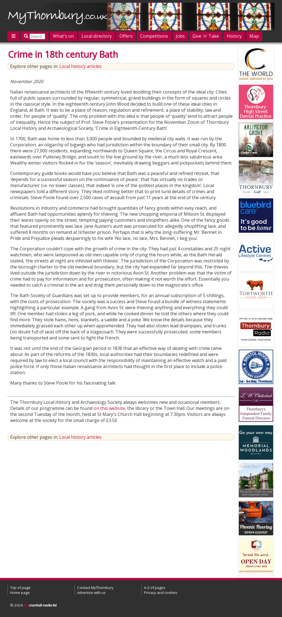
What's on (63, 36)
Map (254, 36)
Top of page (20, 587)
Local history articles (80, 66)
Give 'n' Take (205, 36)
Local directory (97, 36)
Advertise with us (91, 592)
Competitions (154, 36)
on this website (109, 408)
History (234, 36)
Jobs (180, 36)
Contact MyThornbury (95, 587)
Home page (20, 592)
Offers (126, 36)
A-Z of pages (155, 587)
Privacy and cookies (160, 592)
